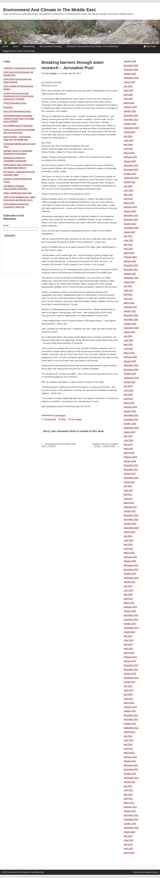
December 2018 (131, 415)
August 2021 (129, 282)
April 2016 (128, 549)
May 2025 (128, 94)
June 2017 (128, 490)
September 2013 (131, 678)
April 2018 (128, 449)
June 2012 (128, 740)
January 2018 (130, 461)
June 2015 (128, 590)
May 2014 (128, 644)
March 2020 (129, 353)
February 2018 (130, 457)
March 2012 (129, 753)
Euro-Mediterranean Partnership (18, 125)
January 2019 (130, 411)
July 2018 (128, 436)
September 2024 (131, 128)
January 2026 (130, 61)
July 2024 (128, 136)
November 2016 (131, 519)
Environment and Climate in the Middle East (49, 9)
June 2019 (128, 390)
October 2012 (130, 723)
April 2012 (128, 749)
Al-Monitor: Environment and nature (19, 68)
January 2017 (130, 511)
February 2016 (130, 557)
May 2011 (128, 794)
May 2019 (128, 394)
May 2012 (128, 744)
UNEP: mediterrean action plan (17, 193)
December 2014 (131, 615)
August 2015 (129, 582)
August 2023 (129, 182)
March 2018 (129, 453)
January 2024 (130, 161)
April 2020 (128, 349)
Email (6, 225)
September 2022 (131, 228)
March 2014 (129, 653)
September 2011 (131, 778)
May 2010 (128, 844)
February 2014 (130, 657)
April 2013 (128, 699)
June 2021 (128, 290)
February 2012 (130, 757)
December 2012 (131, 715)
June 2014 (128, 640)
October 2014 (130, 623)
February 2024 (130, 157)
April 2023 (128, 199)
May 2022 (128, 244)
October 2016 (130, 523)
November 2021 (131, 269)
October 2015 (130, 573)
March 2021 (129, 303)
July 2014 (128, 636)
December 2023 (131, 165)
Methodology (29, 46)
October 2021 (130, 274)
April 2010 (128, 848)
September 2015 (131, 578)
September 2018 (131, 428)
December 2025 (131, 65)
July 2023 (128, 186)
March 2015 (129, 603)
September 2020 (131, 328)
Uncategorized (59, 415)
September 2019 (131, 378)
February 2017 (130, 507)
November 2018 (131, 419)
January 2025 (130, 111)
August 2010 (129, 832)
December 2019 (131, 365)
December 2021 (131, 265)
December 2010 (131, 815)
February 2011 (130, 807)
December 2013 (131, 665)
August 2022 (129, 232)
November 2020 (131, 319)
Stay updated (76, 419)
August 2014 (129, 632)
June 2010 (128, 840)
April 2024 (128, 149)
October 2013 (130, 673)
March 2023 (129, 203)
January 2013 (130, 711)
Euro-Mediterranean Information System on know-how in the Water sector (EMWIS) (18, 118)
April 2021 (128, 299)
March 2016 (129, 553)
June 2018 (128, 440)
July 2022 (128, 236)
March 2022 (129, 253)
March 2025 (129, 103)
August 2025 (129, 82)
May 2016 (128, 544)
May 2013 (128, 694)
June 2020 (128, 340)
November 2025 (131, 69)
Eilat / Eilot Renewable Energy (17, 111)
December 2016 (131, 515)
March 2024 (129, 153)
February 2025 (130, 107)
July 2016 (128, 536)
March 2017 (129, 503)
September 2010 (131, 828)
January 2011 (130, 811)
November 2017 (131, 469)
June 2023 (128, 190)
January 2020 (130, 361)
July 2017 (128, 486)
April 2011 (128, 798)
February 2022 (130, 257)
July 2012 (128, 736)
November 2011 (131, 769)
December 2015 (131, 565)
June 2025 (128, 90)
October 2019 (130, 373)
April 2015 (128, 599)
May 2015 (128, 594)
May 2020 (128, 344)
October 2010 (130, 823)
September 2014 (131, 628)
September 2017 (131, 478)
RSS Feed (151, 46)
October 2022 (130, 224)
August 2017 (129, 482)
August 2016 (129, 532)
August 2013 (129, 682)
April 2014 (128, 649)
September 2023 (131, 178)
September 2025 (131, 78)
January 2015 (130, 611)
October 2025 (130, 74)
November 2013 (131, 669)
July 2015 (128, 586)
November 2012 (131, 719)
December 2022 (131, 215)
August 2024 (129, 132)
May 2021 (128, 294)
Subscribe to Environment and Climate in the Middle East (92, 46)
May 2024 (128, 144)
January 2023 (130, 211)
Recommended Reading (51, 46)
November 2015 (131, 569)
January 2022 (130, 261)
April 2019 (128, 399)
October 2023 (130, 174)
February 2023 (130, 207)
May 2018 (128, 444)
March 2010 (129, 853)
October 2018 (130, 423)
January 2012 (130, 761)
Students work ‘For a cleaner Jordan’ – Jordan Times (105, 445)
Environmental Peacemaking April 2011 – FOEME (59, 445)
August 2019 (129, 382)
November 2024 (131, 119)
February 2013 (130, 707)
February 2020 (130, 357)
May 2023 (128, 194)
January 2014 (130, 661)
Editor (54, 73)
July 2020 (128, 336)
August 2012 (129, 732)
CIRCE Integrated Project (15, 103)
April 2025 (128, 99)
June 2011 (128, 790)
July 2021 (128, 286)
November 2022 (131, 219)
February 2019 (130, 407)
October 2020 (130, 324)
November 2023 (131, 169)
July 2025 (128, 86)
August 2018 (129, 432)
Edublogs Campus (151, 872)
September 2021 (131, 278)
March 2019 (129, 403)
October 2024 (130, 124)
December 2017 (131, 465)
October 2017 (130, 473)
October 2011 (130, 773)
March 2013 (129, 703)
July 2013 (128, 686)
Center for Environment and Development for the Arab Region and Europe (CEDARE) (18, 96)
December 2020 (131, 315)
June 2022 (128, 240)
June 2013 (128, 690)
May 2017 (128, 494)
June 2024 (128, 140)
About (15, 46)
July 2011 (128, 786)
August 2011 (129, 782)
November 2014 (131, 619)
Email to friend (50, 419)
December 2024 (131, 115)
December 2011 (131, 765)
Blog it (63, 419)
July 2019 (128, 386)
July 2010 (128, 836)
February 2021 (130, 307)
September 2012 (131, 728)
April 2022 (128, 249)
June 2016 (128, 540)
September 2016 (131, 528)
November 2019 (131, 369)
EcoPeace (8, 107)
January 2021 (130, 311)
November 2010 (131, 819)
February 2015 (130, 607)
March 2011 (129, 803)
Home (5, 46)
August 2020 (129, 332)
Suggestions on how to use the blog (18, 51)
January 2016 (130, 561)
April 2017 (128, 499)
